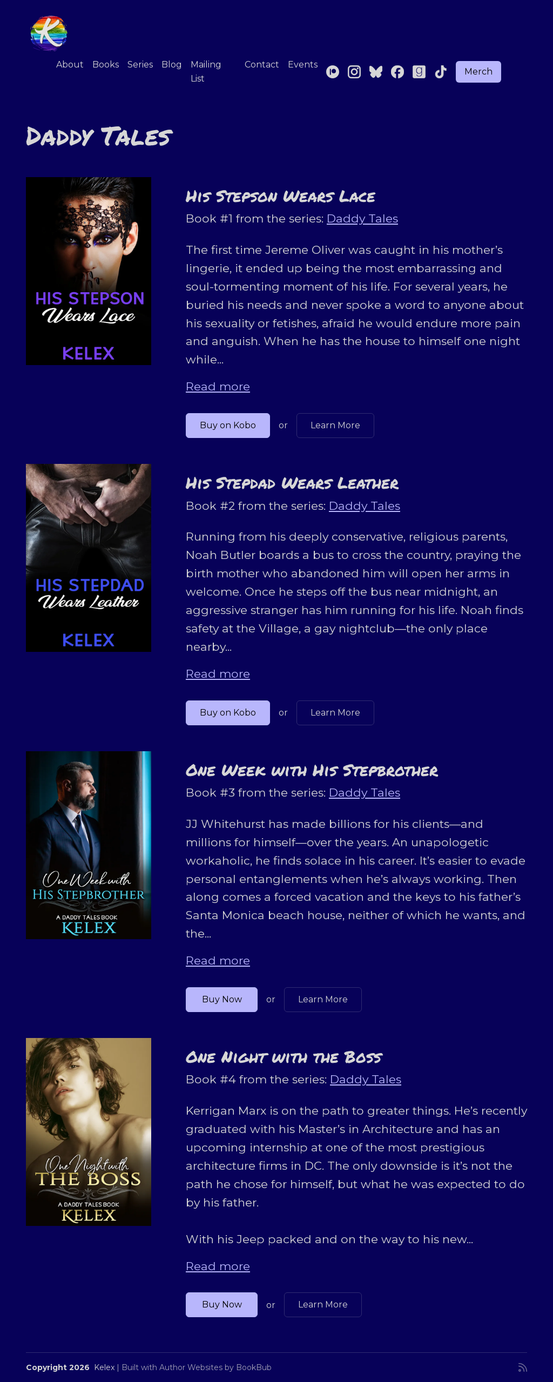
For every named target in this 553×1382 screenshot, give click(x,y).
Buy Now (222, 999)
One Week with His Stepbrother (312, 769)
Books (105, 64)
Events (303, 64)
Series (140, 64)
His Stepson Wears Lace (280, 195)
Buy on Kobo (228, 425)
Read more (218, 386)
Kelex (104, 1367)
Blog (171, 64)
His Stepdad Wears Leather (292, 482)
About (70, 64)
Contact (262, 64)
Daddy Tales (362, 218)
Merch (478, 71)
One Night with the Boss (283, 1056)
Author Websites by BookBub (215, 1367)
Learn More (335, 425)
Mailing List (206, 71)
